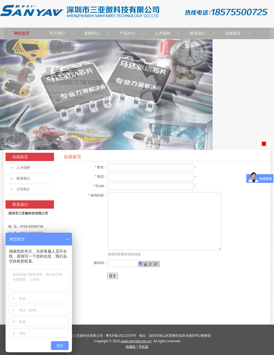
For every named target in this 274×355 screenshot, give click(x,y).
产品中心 (127, 33)
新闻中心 (92, 33)
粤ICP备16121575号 (122, 336)
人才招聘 (162, 33)
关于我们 (57, 33)
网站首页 (22, 33)
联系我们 (197, 33)
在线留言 (233, 33)
